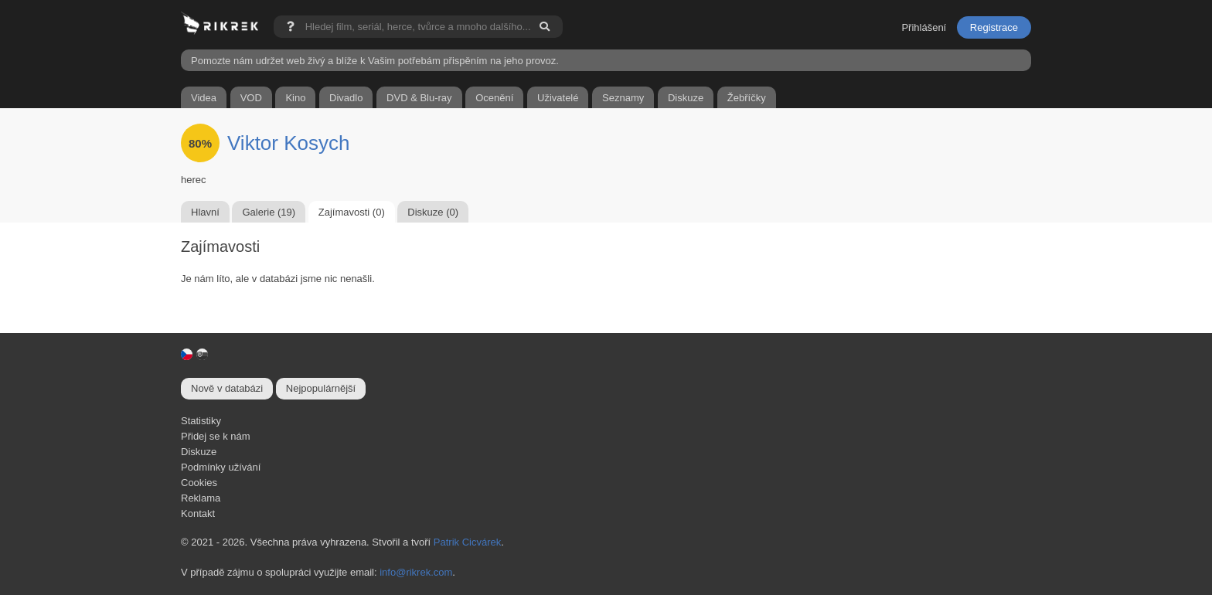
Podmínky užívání (220, 467)
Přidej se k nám (215, 436)
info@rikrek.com (416, 572)
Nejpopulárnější (321, 388)
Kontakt (198, 513)
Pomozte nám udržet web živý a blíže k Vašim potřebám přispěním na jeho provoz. (375, 60)
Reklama (200, 498)
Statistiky (201, 421)
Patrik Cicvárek (467, 542)
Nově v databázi (227, 388)
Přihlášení (923, 27)
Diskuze (198, 451)
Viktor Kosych (288, 143)
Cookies (199, 482)
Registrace (994, 27)
